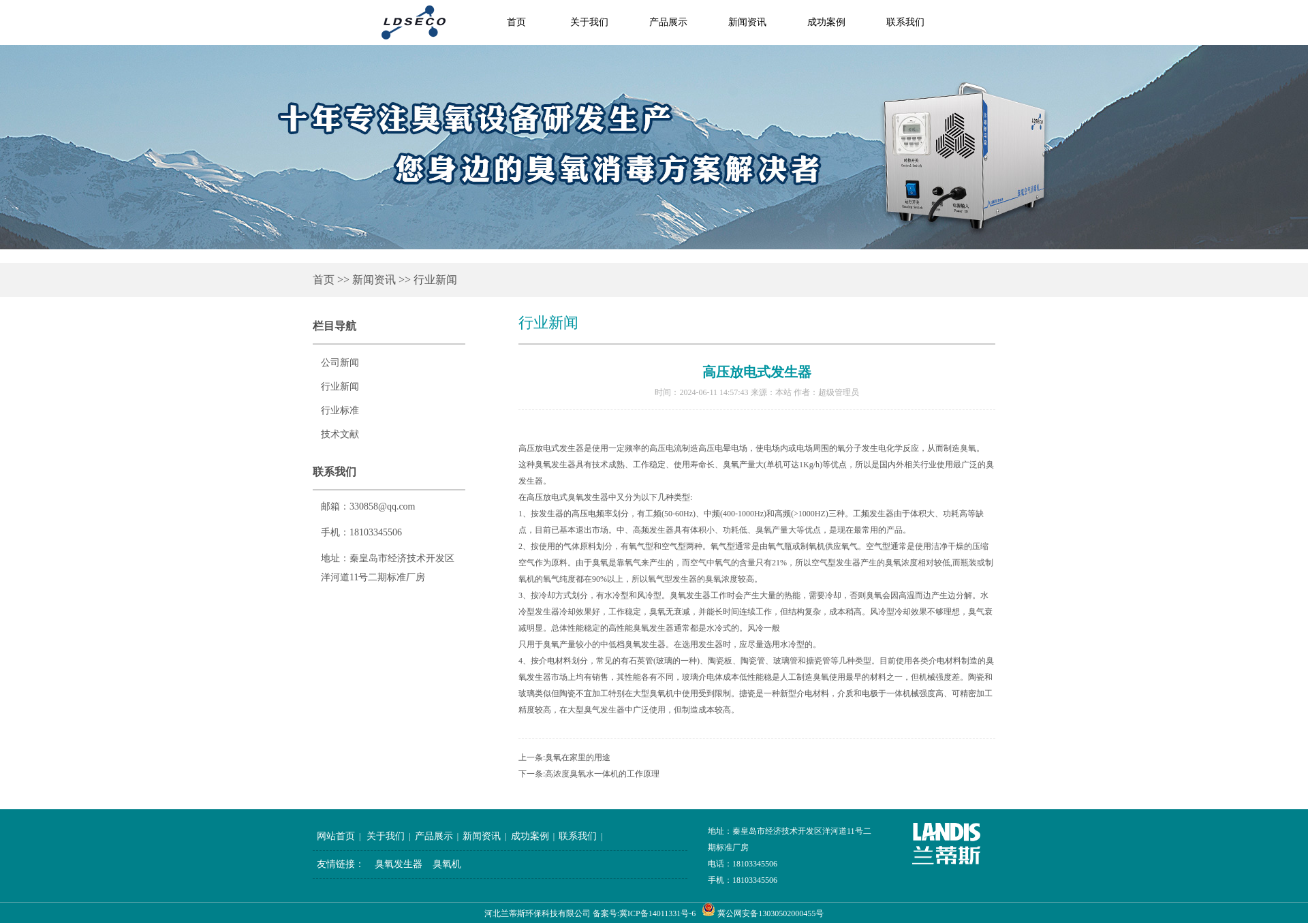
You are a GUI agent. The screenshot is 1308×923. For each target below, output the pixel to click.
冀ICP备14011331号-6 (657, 913)
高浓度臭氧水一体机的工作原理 (602, 774)
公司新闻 (340, 363)
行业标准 (340, 410)
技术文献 (340, 434)
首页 (323, 279)
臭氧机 (447, 864)
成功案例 (826, 22)
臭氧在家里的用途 (577, 757)
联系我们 (905, 22)
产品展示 (668, 22)
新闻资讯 (747, 22)
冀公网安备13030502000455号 (770, 913)
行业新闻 (435, 279)
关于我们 (589, 22)
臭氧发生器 (398, 864)
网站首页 (336, 836)
